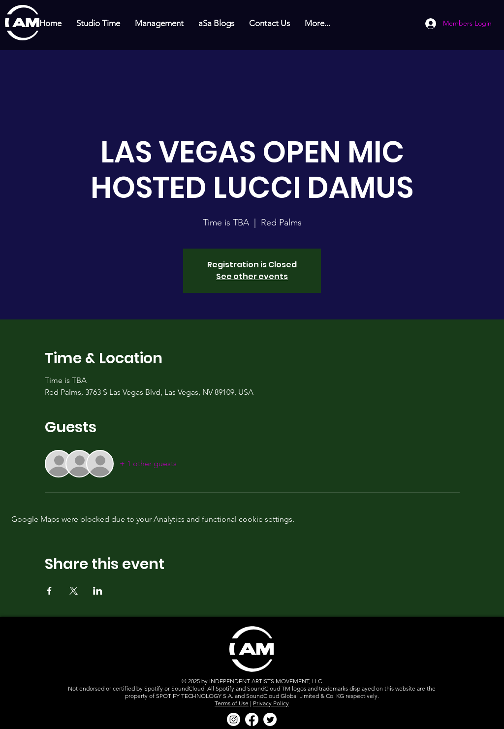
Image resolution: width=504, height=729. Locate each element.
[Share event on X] (73, 591)
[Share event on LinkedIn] (97, 591)
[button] (98, 23)
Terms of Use (232, 703)
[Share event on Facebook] (49, 591)
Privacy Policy (271, 703)
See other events (252, 276)
